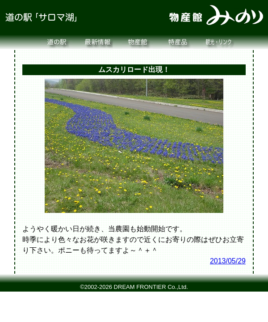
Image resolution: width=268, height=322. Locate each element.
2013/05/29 (228, 261)
